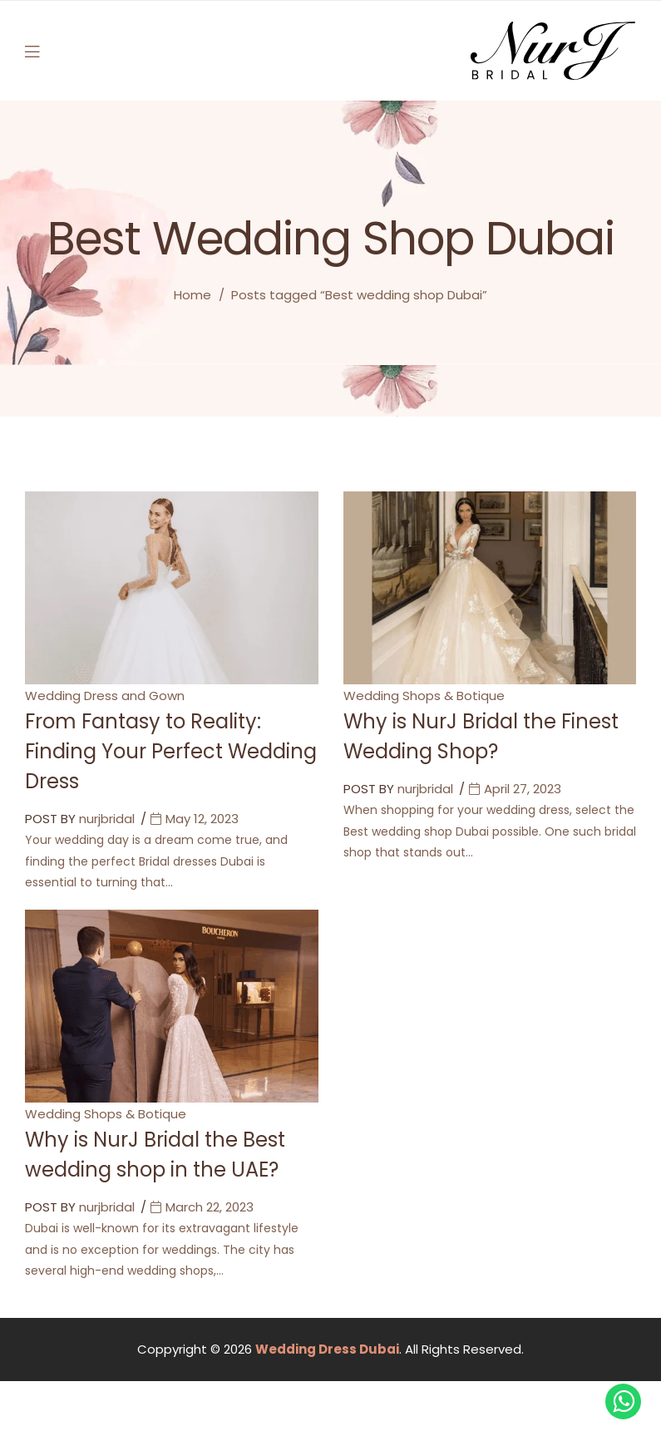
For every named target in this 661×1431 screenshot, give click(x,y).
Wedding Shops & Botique (424, 695)
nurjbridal (107, 818)
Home (192, 294)
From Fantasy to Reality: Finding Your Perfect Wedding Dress (171, 751)
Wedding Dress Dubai (327, 1349)
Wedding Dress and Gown (105, 695)
